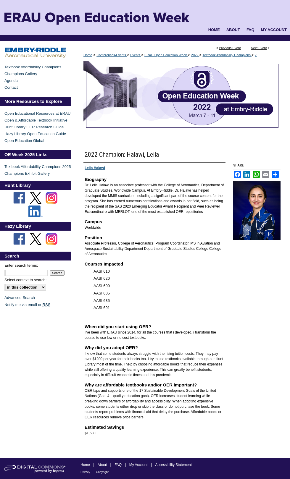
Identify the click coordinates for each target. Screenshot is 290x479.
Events (135, 55)
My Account (138, 465)
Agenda (11, 80)
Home (87, 55)
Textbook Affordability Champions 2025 (37, 166)
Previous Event (230, 48)
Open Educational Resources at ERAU (37, 113)
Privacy (85, 472)
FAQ (118, 465)
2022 (195, 55)
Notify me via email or (27, 304)
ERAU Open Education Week (166, 55)
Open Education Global (24, 140)
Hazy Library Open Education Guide (35, 134)
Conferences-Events (111, 55)
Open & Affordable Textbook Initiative (35, 120)
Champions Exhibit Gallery (27, 173)
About (102, 465)
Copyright (102, 472)
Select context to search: (25, 280)
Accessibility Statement (173, 465)
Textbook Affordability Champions (227, 55)
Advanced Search (19, 297)
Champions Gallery (20, 74)
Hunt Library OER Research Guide (34, 127)
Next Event (259, 48)
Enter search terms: (21, 265)
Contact (11, 87)
